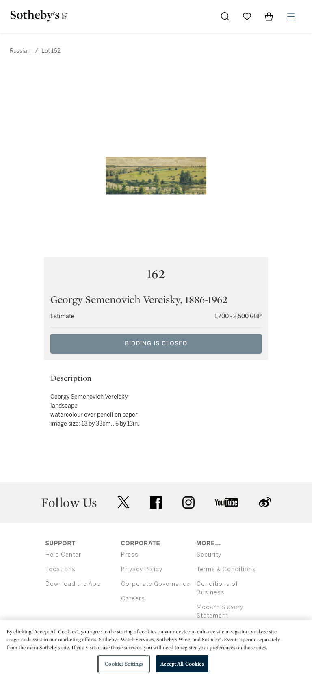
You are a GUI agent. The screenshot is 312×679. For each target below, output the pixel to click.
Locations (61, 569)
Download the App (73, 584)
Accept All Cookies (182, 663)
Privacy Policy (141, 569)
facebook (156, 502)
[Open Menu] (291, 16)
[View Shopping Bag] (269, 16)
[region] (156, 649)
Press (130, 554)
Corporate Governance (155, 584)
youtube (226, 502)
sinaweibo (265, 502)
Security (209, 554)
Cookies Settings (124, 663)
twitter (123, 502)
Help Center (63, 554)
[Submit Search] (225, 16)
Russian (20, 51)
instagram (188, 502)
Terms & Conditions (226, 569)
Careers (133, 598)
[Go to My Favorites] (247, 16)
